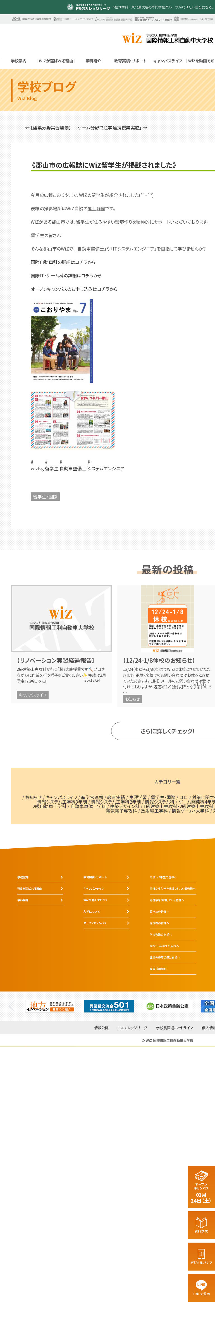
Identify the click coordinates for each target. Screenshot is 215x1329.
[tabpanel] (50, 1006)
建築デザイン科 (125, 806)
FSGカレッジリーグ (132, 1028)
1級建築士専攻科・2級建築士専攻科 (178, 806)
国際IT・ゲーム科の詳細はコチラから (66, 275)
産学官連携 (92, 797)
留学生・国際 (45, 497)
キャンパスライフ (32, 695)
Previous (11, 1006)
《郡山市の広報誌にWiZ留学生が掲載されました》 (104, 165)
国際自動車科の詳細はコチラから (63, 262)
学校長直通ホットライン (174, 1028)
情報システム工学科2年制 (116, 801)
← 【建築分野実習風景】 (48, 127)
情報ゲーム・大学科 (190, 810)
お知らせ (132, 699)
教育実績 (116, 797)
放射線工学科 (154, 810)
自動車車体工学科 (88, 806)
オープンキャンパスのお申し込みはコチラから (74, 288)
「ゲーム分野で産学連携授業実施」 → (111, 127)
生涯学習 (138, 797)
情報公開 (101, 1028)
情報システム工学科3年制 (62, 801)
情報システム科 (160, 801)
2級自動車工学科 (49, 806)
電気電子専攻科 (121, 810)
